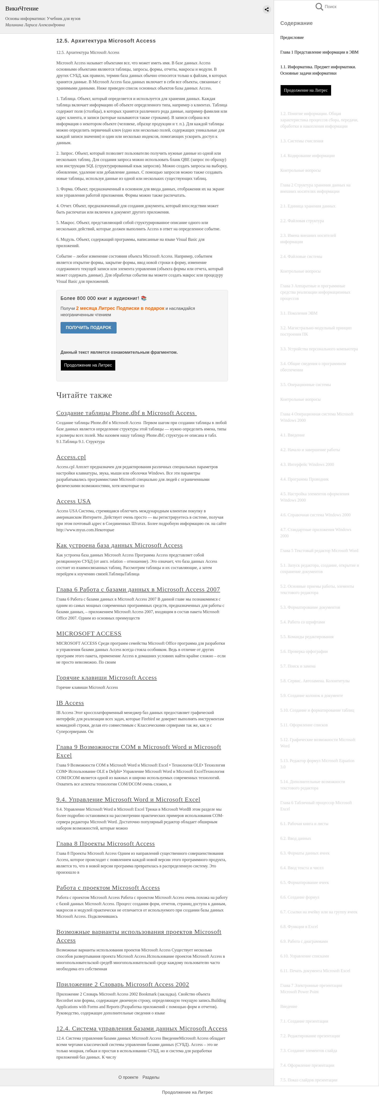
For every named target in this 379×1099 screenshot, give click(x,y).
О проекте (128, 1077)
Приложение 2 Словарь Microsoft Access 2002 (122, 984)
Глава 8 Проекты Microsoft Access (105, 843)
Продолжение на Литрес (306, 90)
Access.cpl (71, 457)
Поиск (325, 6)
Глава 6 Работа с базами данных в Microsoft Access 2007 (138, 589)
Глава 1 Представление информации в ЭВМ (319, 52)
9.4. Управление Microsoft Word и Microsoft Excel (128, 799)
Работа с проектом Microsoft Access (108, 887)
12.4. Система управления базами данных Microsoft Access (141, 1028)
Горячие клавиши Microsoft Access (106, 677)
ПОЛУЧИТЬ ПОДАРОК (88, 327)
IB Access (70, 702)
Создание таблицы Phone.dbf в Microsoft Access (126, 412)
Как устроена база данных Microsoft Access (119, 545)
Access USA (73, 501)
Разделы (150, 1077)
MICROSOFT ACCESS (89, 633)
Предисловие (292, 37)
